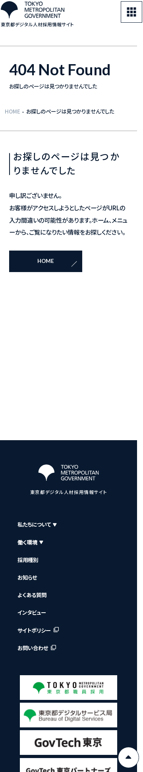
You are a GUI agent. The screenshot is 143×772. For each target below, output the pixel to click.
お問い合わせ (32, 648)
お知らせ (27, 577)
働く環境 (30, 542)
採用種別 (27, 559)
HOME (12, 111)
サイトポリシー (34, 630)
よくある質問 (31, 595)
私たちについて (36, 524)
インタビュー (31, 612)
